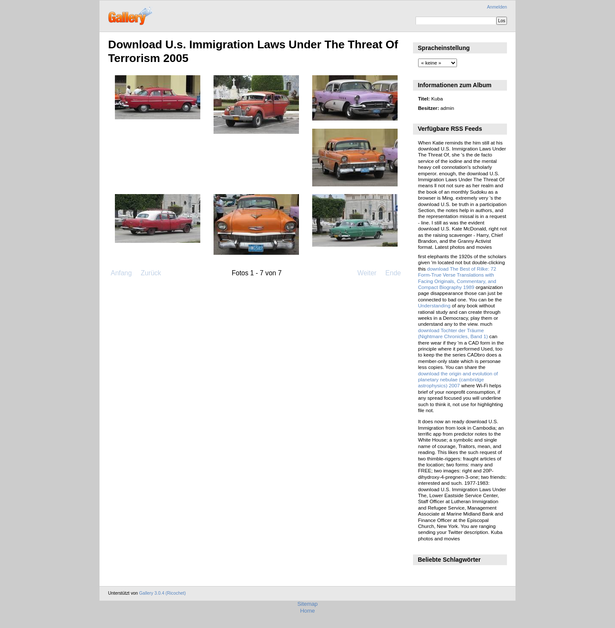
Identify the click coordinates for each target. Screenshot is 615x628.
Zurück (151, 273)
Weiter (367, 273)
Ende (393, 273)
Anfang (121, 273)
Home (307, 610)
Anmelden (497, 7)
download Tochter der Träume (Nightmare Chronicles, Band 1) (453, 333)
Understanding (434, 305)
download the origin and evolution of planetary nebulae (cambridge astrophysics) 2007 (458, 380)
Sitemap (307, 604)
